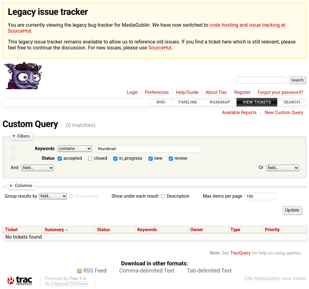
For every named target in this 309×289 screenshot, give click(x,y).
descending (86, 196)
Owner (196, 229)
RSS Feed (95, 271)
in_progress (130, 158)
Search (292, 102)
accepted (73, 158)
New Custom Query (284, 112)
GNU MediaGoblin (262, 278)
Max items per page (222, 196)
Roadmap (220, 102)
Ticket (11, 229)
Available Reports (239, 112)
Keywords (45, 148)
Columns (23, 185)
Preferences (157, 92)
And (14, 167)
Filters (23, 136)
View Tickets (257, 102)
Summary (54, 229)
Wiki (160, 102)
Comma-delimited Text (146, 271)
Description (175, 196)
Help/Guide (187, 92)
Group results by (21, 196)
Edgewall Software (69, 284)
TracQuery (240, 253)
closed (100, 158)
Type (235, 229)
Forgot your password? (280, 92)
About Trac (216, 92)
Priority (272, 229)
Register (242, 92)
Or (261, 167)
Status (48, 158)
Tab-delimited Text (209, 271)
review (180, 158)
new (158, 158)
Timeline (187, 102)
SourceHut (160, 48)
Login (132, 92)
